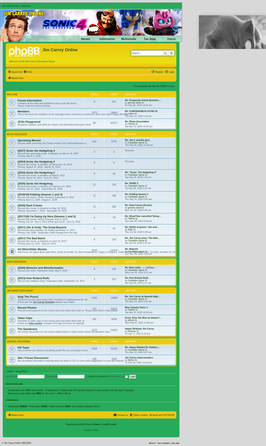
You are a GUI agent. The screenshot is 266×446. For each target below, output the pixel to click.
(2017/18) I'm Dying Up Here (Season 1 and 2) (47, 216)
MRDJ (96, 406)
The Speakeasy (27, 329)
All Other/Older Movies (32, 249)
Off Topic (23, 347)
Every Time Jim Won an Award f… (143, 317)
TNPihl (131, 124)
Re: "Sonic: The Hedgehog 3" (141, 172)
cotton (131, 113)
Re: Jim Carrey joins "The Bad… (142, 238)
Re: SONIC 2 (131, 183)
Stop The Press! (28, 296)
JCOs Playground (29, 121)
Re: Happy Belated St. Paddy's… (142, 347)
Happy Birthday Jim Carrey (139, 328)
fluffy (130, 229)
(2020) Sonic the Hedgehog (35, 183)
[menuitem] (28, 71)
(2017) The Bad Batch (31, 238)
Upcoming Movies (29, 140)
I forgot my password (97, 376)
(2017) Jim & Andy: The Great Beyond (42, 227)
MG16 (131, 320)
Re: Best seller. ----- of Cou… (140, 267)
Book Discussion (16, 262)
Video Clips (25, 318)
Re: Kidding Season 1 (136, 194)
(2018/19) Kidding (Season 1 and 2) (40, 194)
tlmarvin (132, 331)
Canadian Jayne (136, 142)
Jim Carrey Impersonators (139, 357)
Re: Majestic (131, 249)
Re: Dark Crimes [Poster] (138, 205)
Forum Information (30, 100)
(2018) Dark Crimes (30, 205)
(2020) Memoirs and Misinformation (40, 267)
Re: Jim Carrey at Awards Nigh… (142, 296)
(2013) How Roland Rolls (33, 278)
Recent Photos (27, 307)
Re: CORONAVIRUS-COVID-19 (141, 111)
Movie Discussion (17, 134)
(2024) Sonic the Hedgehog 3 (36, 161)
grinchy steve (134, 102)
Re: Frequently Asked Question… (143, 100)
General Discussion (18, 341)
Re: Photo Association (137, 121)
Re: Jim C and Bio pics (137, 140)
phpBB (80, 424)
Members (24, 111)
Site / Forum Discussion (33, 357)
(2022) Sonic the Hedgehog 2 (36, 172)
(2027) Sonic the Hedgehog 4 (36, 150)
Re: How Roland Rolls (136, 278)
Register (21, 371)
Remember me (118, 376)
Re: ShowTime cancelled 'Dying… (143, 216)
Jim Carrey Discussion (20, 291)
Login (9, 371)
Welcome (12, 94)
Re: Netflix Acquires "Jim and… (142, 227)
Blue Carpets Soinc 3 (136, 307)
